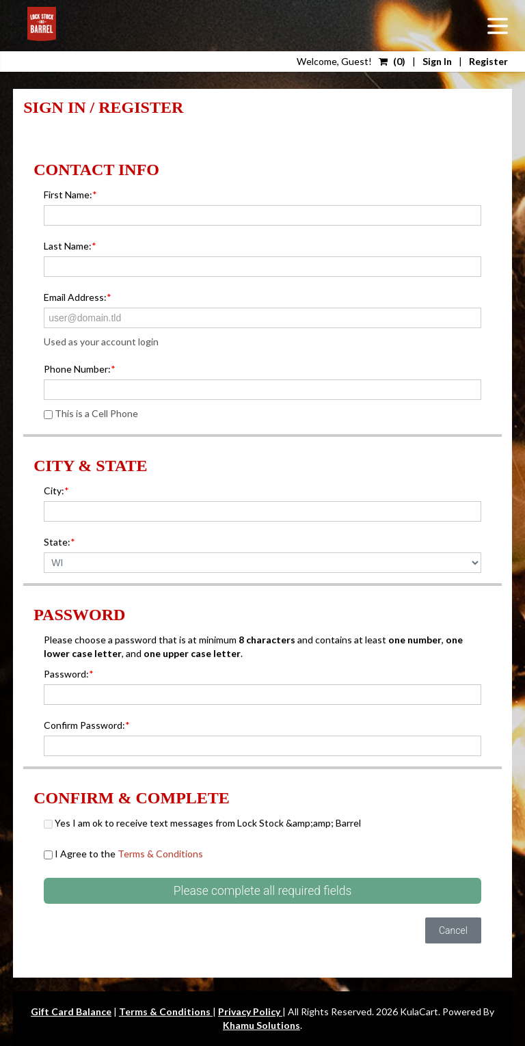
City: (56, 490)
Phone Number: (80, 369)
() (392, 61)
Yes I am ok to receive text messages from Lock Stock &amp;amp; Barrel (202, 823)
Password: (69, 674)
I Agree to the (123, 853)
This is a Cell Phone (91, 413)
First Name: (70, 194)
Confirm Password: (87, 725)
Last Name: (70, 246)
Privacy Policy (250, 1011)
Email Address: (77, 297)
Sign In (437, 61)
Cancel (453, 930)
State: (59, 542)
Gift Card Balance (71, 1011)
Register (488, 61)
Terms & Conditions (160, 853)
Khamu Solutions (261, 1025)
